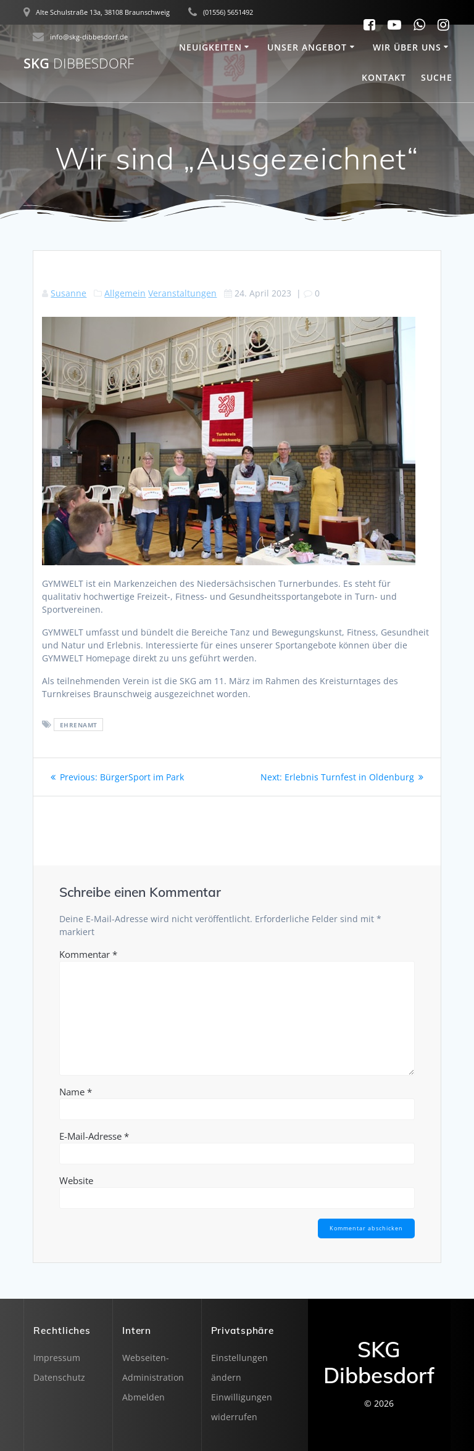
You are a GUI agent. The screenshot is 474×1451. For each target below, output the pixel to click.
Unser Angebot (307, 47)
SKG (78, 63)
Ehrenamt (79, 725)
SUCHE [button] (436, 77)
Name (75, 1091)
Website (76, 1180)
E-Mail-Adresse (94, 1136)
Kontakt (384, 77)
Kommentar (88, 954)
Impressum (56, 1357)
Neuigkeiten (210, 47)
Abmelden (143, 1397)
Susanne (68, 293)
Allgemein (125, 293)
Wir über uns (407, 47)
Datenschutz (59, 1377)
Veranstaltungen (182, 293)
